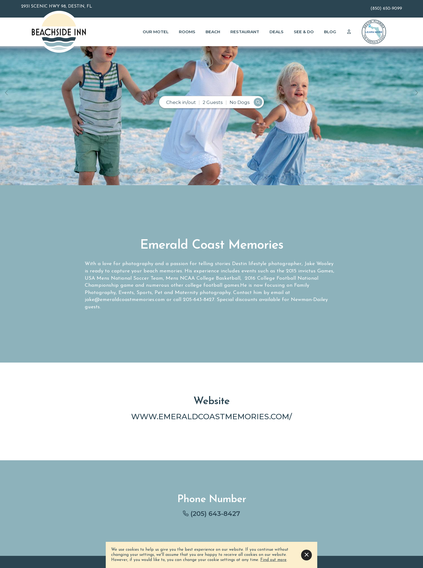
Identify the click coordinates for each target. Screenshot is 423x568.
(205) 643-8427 (215, 514)
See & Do (304, 32)
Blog (330, 32)
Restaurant (244, 32)
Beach (213, 32)
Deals (277, 32)
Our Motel (156, 32)
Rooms (187, 32)
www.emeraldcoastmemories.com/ (211, 416)
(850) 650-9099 (386, 8)
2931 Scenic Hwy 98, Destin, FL (56, 6)
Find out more (273, 560)
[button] (6, 93)
